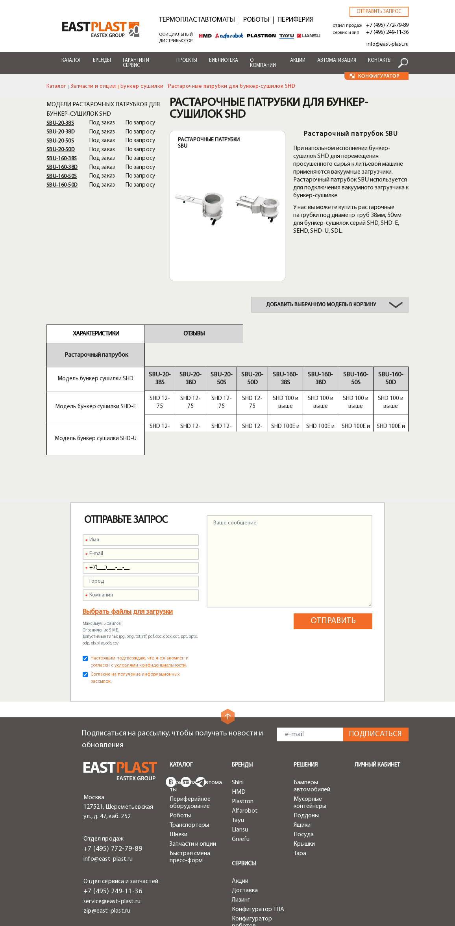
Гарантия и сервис (136, 63)
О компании (263, 63)
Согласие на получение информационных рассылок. (135, 631)
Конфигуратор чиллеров (252, 891)
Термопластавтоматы (197, 20)
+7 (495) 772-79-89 (387, 25)
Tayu (238, 773)
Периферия (295, 20)
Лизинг (241, 853)
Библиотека (223, 60)
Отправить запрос (379, 11)
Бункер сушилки (142, 86)
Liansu (240, 783)
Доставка (245, 843)
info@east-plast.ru (387, 44)
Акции (297, 60)
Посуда (304, 787)
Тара (300, 806)
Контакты (380, 60)
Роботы (256, 20)
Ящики (302, 778)
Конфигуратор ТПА (258, 862)
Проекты (186, 60)
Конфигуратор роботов (252, 875)
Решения (306, 718)
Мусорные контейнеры (310, 755)
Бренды (102, 60)
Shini (238, 735)
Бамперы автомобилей (312, 739)
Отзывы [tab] (193, 334)
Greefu (241, 792)
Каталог (71, 60)
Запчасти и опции (93, 86)
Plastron (242, 754)
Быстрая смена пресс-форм (190, 810)
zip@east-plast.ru (106, 864)
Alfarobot (245, 764)
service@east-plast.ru (112, 854)
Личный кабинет (377, 718)
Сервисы (244, 817)
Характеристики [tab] (96, 334)
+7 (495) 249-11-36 (387, 32)
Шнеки (178, 787)
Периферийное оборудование (190, 755)
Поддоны (306, 768)
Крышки (304, 797)
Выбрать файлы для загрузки (128, 565)
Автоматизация (336, 60)
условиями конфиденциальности (150, 618)
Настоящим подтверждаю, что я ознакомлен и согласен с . (140, 614)
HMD (239, 745)
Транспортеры (189, 778)
